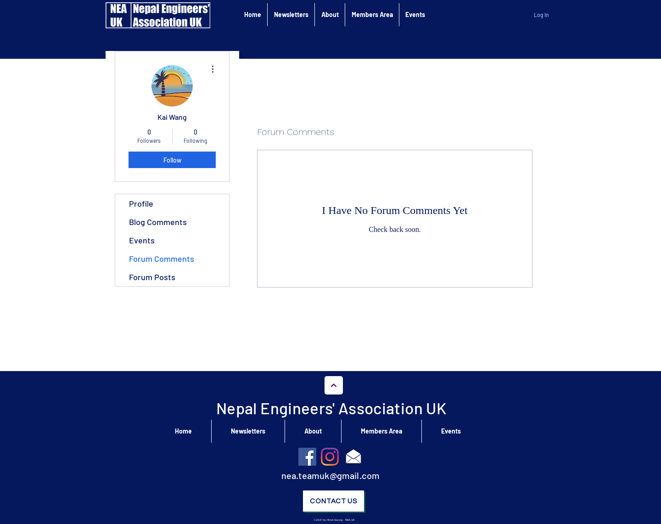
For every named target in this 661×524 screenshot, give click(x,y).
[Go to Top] (334, 385)
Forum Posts (152, 277)
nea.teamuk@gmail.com (330, 475)
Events (142, 240)
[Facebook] (307, 457)
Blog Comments (158, 222)
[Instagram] (330, 457)
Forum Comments (161, 259)
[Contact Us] (333, 501)
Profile (141, 203)
